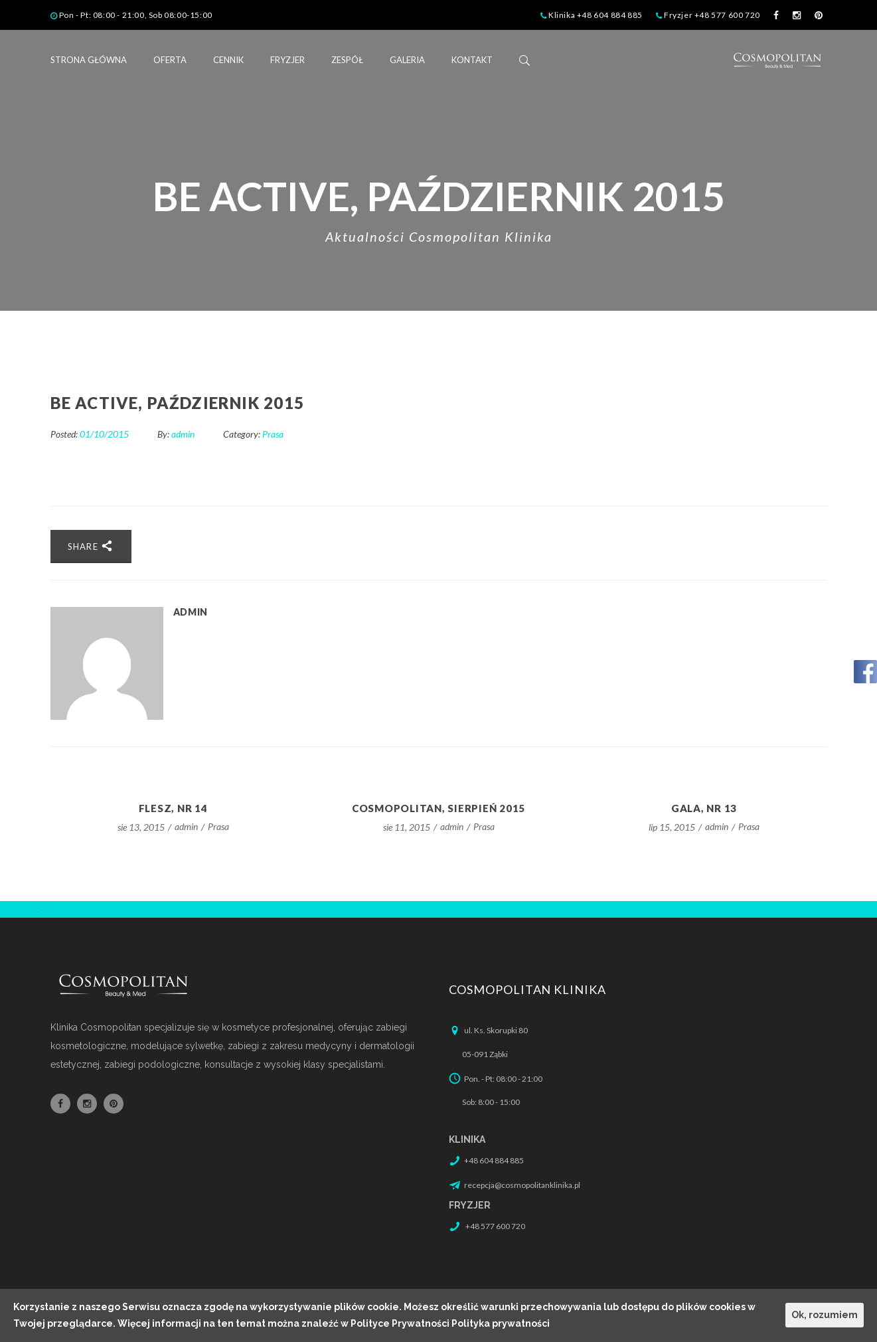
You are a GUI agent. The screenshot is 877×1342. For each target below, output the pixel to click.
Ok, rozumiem (824, 1314)
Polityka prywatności (500, 1323)
